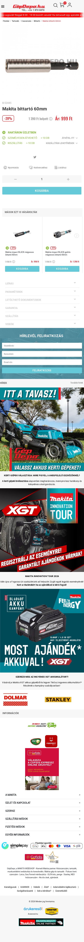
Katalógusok (10, 887)
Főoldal (6, 21)
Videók (36, 887)
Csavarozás (26, 21)
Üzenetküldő (61, 890)
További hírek (76, 382)
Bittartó (37, 21)
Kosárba (42, 191)
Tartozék (15, 21)
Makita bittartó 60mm (52, 21)
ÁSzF (46, 887)
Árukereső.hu (33, 914)
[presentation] (76, 235)
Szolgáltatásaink (25, 890)
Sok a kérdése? (44, 890)
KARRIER (25, 887)
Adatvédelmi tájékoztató (64, 887)
